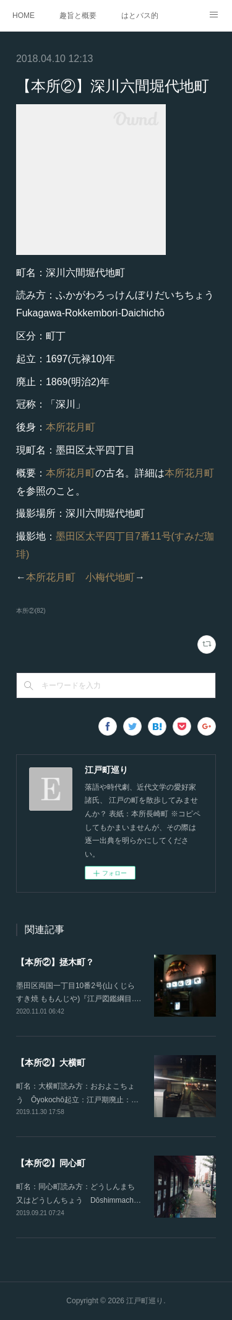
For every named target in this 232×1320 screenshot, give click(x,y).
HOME (23, 15)
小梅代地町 (110, 577)
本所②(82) (31, 610)
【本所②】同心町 (50, 1163)
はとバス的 (139, 15)
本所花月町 (70, 427)
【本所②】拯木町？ (55, 962)
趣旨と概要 (78, 15)
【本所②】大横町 (50, 1063)
